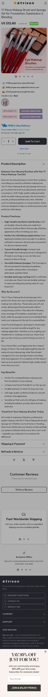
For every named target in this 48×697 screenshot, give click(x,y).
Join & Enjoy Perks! (24, 687)
